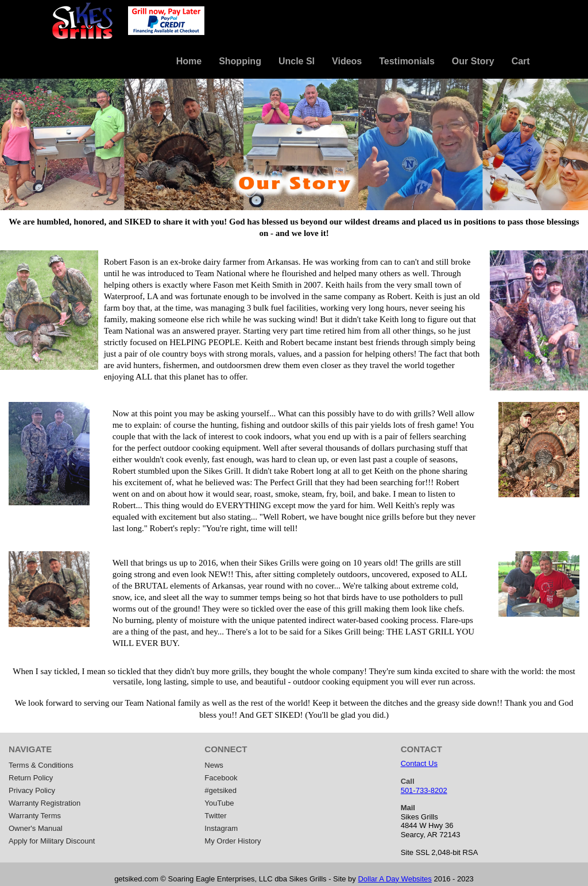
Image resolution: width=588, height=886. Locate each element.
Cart (521, 61)
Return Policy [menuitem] (31, 777)
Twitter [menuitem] (215, 815)
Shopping (240, 61)
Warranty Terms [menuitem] (35, 815)
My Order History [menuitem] (232, 841)
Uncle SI (296, 61)
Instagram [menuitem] (221, 828)
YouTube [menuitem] (219, 803)
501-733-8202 (424, 790)
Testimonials (407, 61)
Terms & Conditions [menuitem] (41, 765)
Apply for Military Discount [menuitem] (52, 841)
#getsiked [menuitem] (220, 790)
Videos (347, 61)
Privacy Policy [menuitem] (32, 790)
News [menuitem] (213, 765)
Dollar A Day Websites (394, 879)
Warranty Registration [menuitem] (44, 803)
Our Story (473, 61)
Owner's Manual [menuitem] (36, 828)
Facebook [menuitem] (220, 777)
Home (189, 61)
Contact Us (419, 763)
